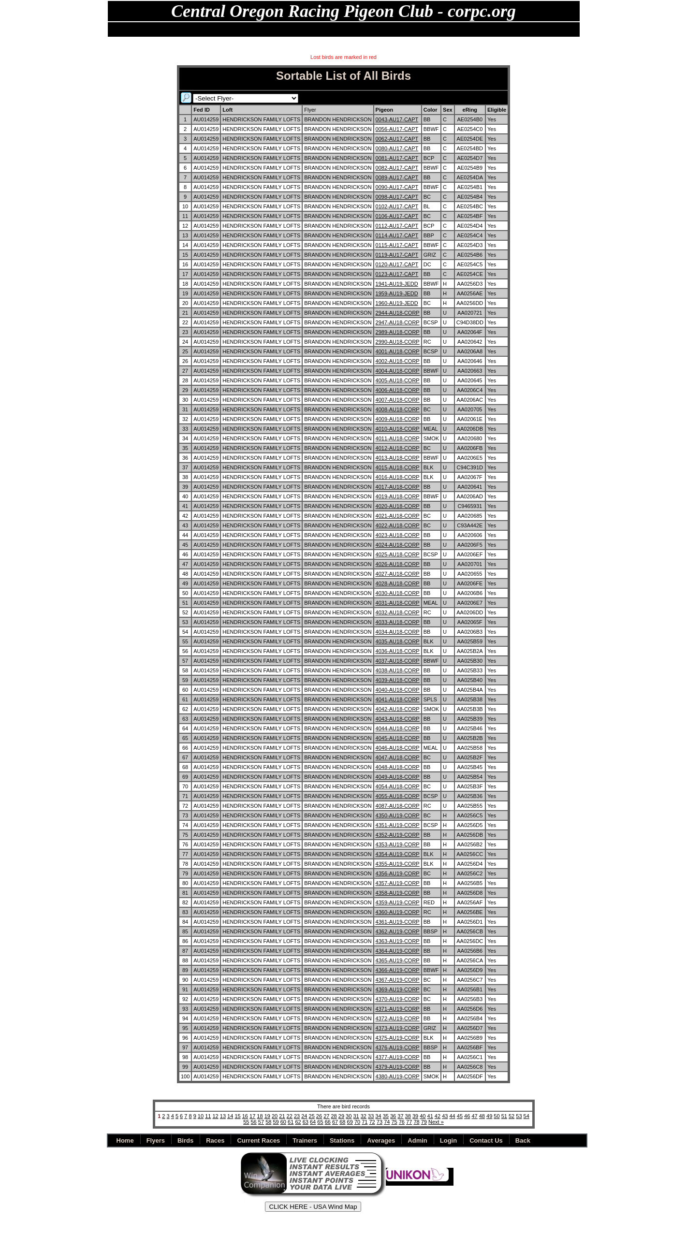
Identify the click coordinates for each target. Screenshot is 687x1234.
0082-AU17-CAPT (397, 168)
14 (230, 1116)
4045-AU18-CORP (398, 738)
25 (312, 1116)
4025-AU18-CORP (398, 554)
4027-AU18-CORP (398, 574)
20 (275, 1116)
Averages (381, 1140)
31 (356, 1116)
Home (121, 29)
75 (394, 1122)
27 (326, 1116)
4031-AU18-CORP (398, 603)
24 (304, 1116)
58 (268, 1122)
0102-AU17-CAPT (397, 206)
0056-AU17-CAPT (397, 129)
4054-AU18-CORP (398, 786)
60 (283, 1122)
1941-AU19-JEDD (397, 284)
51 (504, 1116)
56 (254, 1122)
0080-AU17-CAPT (397, 148)
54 (526, 1116)
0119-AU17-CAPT (397, 255)
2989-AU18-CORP (398, 332)
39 (415, 1116)
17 (252, 1116)
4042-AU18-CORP (398, 709)
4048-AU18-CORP (398, 767)
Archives (338, 29)
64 (313, 1122)
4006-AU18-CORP (398, 390)
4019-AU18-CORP (398, 496)
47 (474, 1116)
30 (348, 1116)
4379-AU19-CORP (398, 1067)
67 (335, 1122)
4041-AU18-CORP (398, 699)
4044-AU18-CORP (398, 728)
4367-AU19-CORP (398, 980)
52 (511, 1116)
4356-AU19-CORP (398, 873)
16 (245, 1116)
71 (364, 1122)
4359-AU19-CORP (398, 902)
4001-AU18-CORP (398, 351)
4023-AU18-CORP (398, 535)
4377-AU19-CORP (398, 1057)
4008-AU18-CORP (398, 409)
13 (223, 1116)
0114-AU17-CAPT (397, 235)
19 (267, 1116)
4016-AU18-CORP (398, 477)
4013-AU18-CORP (398, 458)
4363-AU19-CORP (398, 941)
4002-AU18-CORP (398, 361)
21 (282, 1116)
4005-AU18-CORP (398, 380)
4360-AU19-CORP (398, 912)
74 (387, 1122)
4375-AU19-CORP (398, 1038)
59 (275, 1122)
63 (305, 1122)
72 (372, 1122)
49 (489, 1116)
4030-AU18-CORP (398, 593)
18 (260, 1116)
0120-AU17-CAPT (397, 264)
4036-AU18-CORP (398, 651)
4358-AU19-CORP (398, 893)
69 (350, 1122)
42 (437, 1116)
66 (328, 1122)
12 (215, 1116)
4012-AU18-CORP (398, 448)
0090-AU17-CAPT (397, 187)
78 (416, 1122)
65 (320, 1122)
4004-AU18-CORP (398, 371)
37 (400, 1116)
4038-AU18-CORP (398, 670)
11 (208, 1116)
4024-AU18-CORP (398, 545)
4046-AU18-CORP (398, 748)
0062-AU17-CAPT (397, 139)
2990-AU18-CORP (398, 342)
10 (201, 1116)
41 (430, 1116)
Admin (406, 29)
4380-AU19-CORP (398, 1076)
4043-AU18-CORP (398, 719)
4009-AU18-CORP (398, 419)
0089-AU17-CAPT (397, 177)
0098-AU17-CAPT (397, 197)
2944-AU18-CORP (398, 313)
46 (467, 1116)
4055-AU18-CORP (398, 796)
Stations (262, 29)
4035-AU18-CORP (398, 641)
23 (297, 1116)
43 (445, 1116)
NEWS (149, 29)
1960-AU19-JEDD (397, 303)
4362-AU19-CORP (398, 931)
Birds (204, 29)
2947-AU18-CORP (398, 322)
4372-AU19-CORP (398, 1018)
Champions (300, 29)
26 (319, 1116)
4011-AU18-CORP (398, 438)
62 (298, 1122)
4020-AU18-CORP (398, 506)
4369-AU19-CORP (398, 989)
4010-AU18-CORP (398, 429)
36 (393, 1116)
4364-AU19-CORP (398, 951)
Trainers (304, 1140)
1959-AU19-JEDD (397, 293)
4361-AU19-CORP (398, 922)
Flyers (177, 29)
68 (342, 1122)
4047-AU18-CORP (398, 757)
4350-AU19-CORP (398, 815)
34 (378, 1116)
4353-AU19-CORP (398, 844)
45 (460, 1116)
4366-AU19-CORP (398, 970)
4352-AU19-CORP (398, 835)
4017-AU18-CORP (398, 487)
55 (246, 1122)
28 (333, 1116)
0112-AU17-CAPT (397, 226)
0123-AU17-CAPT (397, 274)
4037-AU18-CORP (398, 661)
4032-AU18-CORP (398, 612)
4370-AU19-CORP (398, 999)
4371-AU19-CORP (398, 1009)
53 (519, 1116)
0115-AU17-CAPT (397, 245)
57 (261, 1122)
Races (232, 29)
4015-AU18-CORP (398, 467)
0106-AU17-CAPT (397, 216)
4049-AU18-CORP (398, 777)
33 (371, 1116)
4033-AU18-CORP (398, 622)
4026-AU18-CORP (398, 564)
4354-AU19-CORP (398, 854)
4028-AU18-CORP (398, 583)
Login (448, 1140)
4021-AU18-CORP (398, 516)
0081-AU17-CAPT (397, 158)
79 (424, 1122)
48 (482, 1116)
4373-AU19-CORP (398, 1028)
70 (357, 1122)
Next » (436, 1122)
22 (289, 1116)
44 (452, 1116)
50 (496, 1116)
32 (363, 1116)
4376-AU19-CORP (398, 1047)
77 (409, 1122)
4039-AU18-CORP (398, 680)
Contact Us (486, 1140)
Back (433, 29)
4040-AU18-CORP (398, 690)
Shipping (374, 29)
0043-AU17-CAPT (397, 119)
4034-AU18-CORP (398, 632)
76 (402, 1122)
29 (341, 1116)
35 (386, 1116)
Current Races (258, 1140)
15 (237, 1116)
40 (422, 1116)
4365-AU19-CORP (398, 960)
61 (290, 1122)
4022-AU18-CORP (398, 525)
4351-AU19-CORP (398, 825)
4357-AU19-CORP (398, 883)
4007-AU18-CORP (398, 400)
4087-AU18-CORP (398, 806)
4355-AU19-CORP (398, 864)
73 (379, 1122)
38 (408, 1116)
